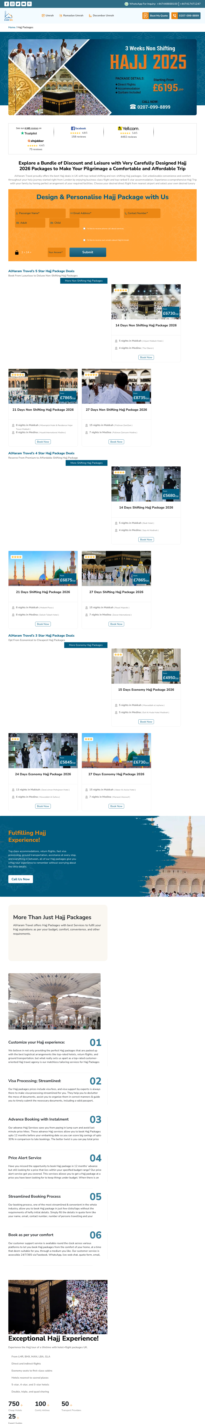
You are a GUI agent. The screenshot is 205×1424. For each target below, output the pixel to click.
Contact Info (144, 1338)
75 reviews (170, 142)
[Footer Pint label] (194, 1404)
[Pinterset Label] (29, 4)
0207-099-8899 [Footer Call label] (146, 1343)
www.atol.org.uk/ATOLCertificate (93, 1420)
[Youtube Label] (24, 4)
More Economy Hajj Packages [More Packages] (175, 438)
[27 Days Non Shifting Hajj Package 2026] (167, 272)
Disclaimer (80, 1373)
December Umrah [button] (101, 16)
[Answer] (150, 223)
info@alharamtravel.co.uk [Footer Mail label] (151, 1347)
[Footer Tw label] (181, 1404)
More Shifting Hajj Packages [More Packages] (176, 340)
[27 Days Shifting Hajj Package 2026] (167, 369)
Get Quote (185, 877)
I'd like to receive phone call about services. (37, 222)
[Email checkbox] (67, 222)
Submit (176, 223)
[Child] (176, 207)
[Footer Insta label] (175, 1404)
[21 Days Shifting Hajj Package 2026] (102, 369)
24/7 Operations (83, 1358)
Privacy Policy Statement (119, 1358)
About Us (14, 1345)
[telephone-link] (186, 16)
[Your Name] (36, 207)
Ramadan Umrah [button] (71, 16)
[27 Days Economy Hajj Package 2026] (167, 467)
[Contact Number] (117, 207)
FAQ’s (78, 1363)
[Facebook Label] (6, 4)
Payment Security (115, 1363)
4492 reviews (118, 142)
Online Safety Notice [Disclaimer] (85, 1378)
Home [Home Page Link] (11, 28)
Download (112, 1373)
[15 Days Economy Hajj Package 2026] (38, 467)
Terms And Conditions (118, 1348)
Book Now (39, 327)
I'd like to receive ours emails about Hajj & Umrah (90, 222)
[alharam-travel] (8, 16)
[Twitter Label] (18, 4)
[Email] (80, 207)
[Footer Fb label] (169, 1404)
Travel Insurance (115, 1343)
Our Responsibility (116, 1368)
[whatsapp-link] (155, 16)
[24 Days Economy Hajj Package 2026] (102, 467)
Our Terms (111, 1338)
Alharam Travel (82, 1338)
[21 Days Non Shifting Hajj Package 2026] (102, 272)
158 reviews (72, 142)
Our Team (80, 1353)
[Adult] (147, 207)
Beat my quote (82, 1368)
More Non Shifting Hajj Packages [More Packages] (173, 242)
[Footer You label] (188, 1404)
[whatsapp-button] (168, 4)
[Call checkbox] (17, 222)
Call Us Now (21, 598)
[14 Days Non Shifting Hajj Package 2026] (38, 272)
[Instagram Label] (12, 4)
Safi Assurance (114, 1353)
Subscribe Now (136, 1302)
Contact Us (80, 1348)
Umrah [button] (48, 16)
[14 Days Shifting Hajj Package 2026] (38, 369)
